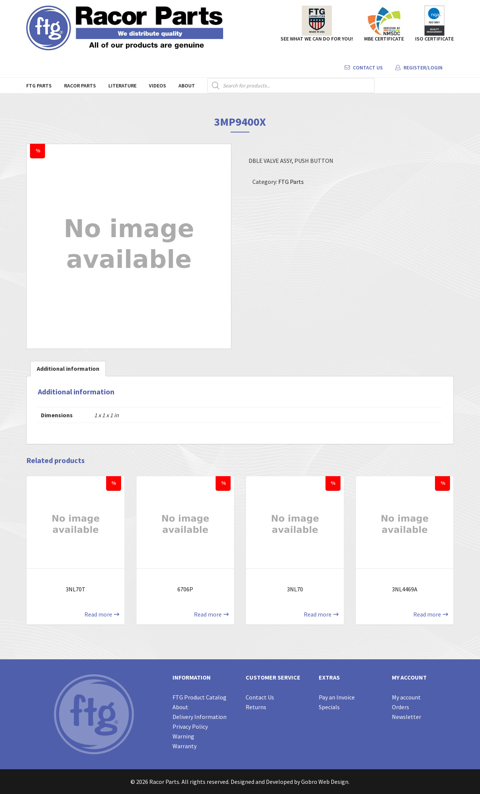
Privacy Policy (190, 726)
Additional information (68, 368)
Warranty (184, 746)
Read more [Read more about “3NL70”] (318, 614)
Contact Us (364, 67)
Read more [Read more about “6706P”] (208, 614)
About (186, 85)
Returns (256, 707)
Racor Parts (80, 85)
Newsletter (406, 716)
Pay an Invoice (337, 697)
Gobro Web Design (324, 781)
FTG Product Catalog (199, 697)
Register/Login (418, 67)
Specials (329, 707)
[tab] (68, 368)
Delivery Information (199, 716)
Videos (157, 85)
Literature (122, 85)
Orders (400, 707)
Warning (183, 736)
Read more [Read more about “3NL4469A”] (427, 614)
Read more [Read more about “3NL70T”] (98, 614)
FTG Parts (39, 85)
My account (406, 697)
